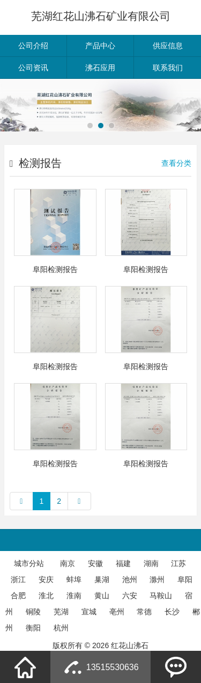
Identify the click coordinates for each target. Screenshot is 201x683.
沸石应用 (100, 67)
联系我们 (168, 67)
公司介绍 (33, 45)
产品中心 (100, 45)
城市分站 (29, 563)
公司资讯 (33, 67)
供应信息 (168, 45)
